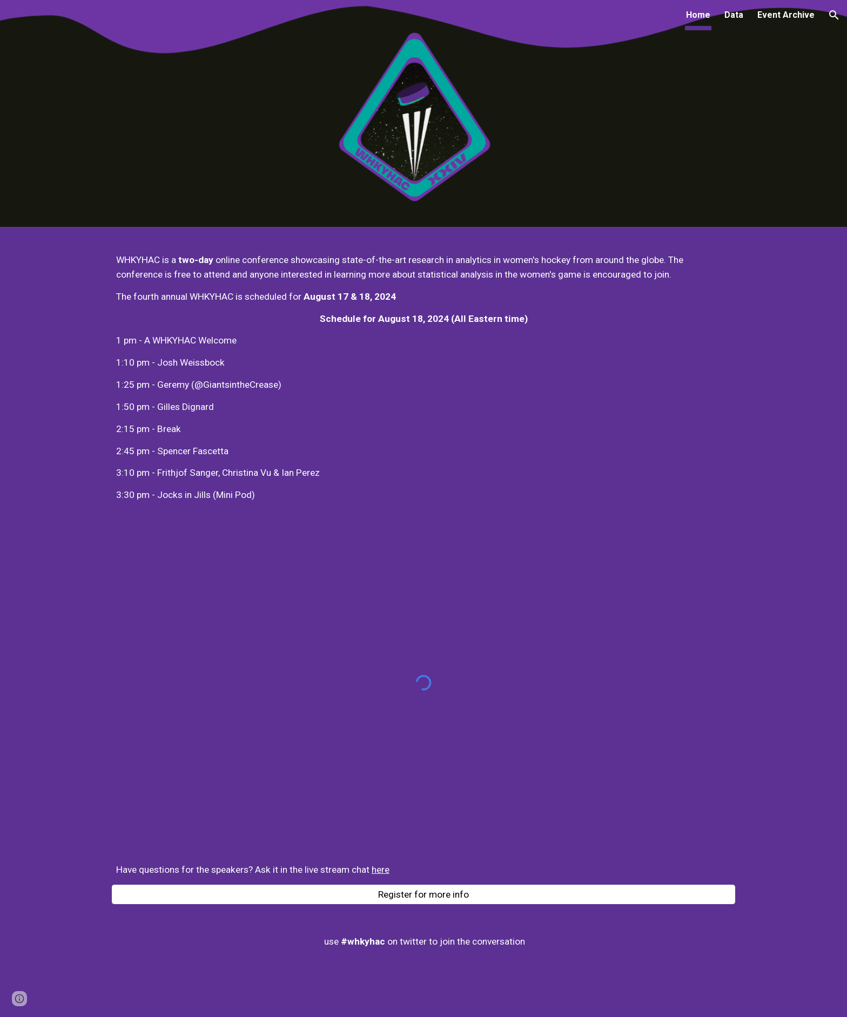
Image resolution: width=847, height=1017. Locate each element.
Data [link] (733, 15)
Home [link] (698, 15)
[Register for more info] (423, 894)
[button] (834, 15)
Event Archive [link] (786, 15)
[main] (423, 377)
